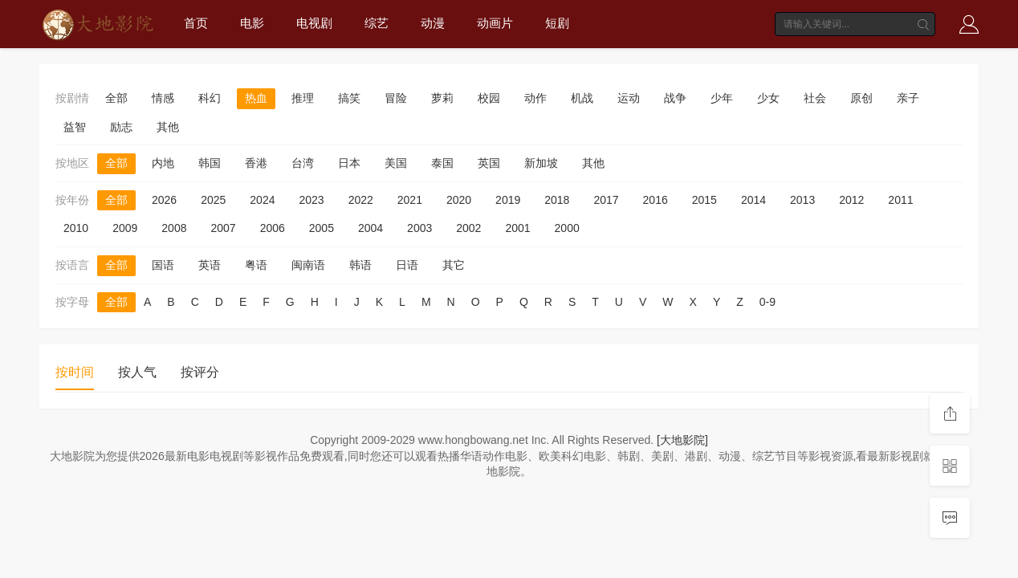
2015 (704, 199)
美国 (396, 163)
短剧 (557, 23)
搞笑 (349, 98)
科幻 (209, 98)
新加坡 (541, 163)
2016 (655, 199)
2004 (370, 228)
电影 (252, 23)
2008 (173, 228)
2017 (605, 199)
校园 (489, 98)
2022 (360, 199)
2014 (753, 199)
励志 (121, 126)
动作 (535, 98)
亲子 (908, 98)
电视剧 (314, 23)
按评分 (200, 372)
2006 (272, 228)
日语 (407, 264)
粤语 (256, 264)
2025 (213, 199)
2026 (164, 199)
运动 (628, 98)
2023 (311, 199)
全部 (116, 98)
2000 (567, 228)
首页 (196, 23)
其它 (453, 264)
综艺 (376, 23)
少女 (768, 98)
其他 (168, 126)
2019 (507, 199)
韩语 (360, 264)
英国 (489, 163)
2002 (468, 228)
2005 (321, 228)
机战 (582, 98)
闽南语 (308, 264)
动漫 (433, 23)
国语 (163, 264)
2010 (75, 228)
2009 (124, 228)
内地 (163, 163)
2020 (458, 199)
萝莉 (442, 98)
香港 (256, 163)
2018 (556, 199)
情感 (163, 98)
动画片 (495, 23)
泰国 (442, 163)
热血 (256, 98)
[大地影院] (682, 440)
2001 (517, 228)
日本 (349, 163)
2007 (222, 228)
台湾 (302, 163)
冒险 (396, 98)
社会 (815, 98)
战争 (675, 98)
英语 (209, 264)
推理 (302, 98)
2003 (419, 228)
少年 (722, 98)
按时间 (74, 372)
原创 (861, 98)
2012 (851, 199)
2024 (262, 199)
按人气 (137, 372)
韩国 (209, 163)
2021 (409, 199)
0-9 (767, 301)
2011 (900, 199)
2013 (802, 199)
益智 (74, 126)
